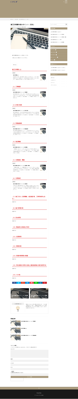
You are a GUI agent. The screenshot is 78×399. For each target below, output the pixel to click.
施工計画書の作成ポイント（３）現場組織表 (22, 128)
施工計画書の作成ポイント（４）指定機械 (21, 147)
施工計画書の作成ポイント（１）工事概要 (21, 92)
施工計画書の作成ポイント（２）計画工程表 (22, 110)
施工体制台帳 (54, 52)
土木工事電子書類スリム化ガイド (56, 31)
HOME (12, 19)
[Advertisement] (39, 11)
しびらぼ (42, 395)
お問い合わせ (53, 78)
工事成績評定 (54, 55)
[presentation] (17, 379)
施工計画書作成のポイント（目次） (24, 19)
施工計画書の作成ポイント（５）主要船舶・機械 (23, 165)
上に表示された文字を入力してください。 (17, 372)
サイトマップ (53, 83)
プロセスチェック (55, 57)
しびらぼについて (53, 80)
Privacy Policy (39, 393)
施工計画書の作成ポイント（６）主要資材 (21, 183)
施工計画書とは (16, 75)
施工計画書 (16, 19)
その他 (53, 60)
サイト (12, 367)
